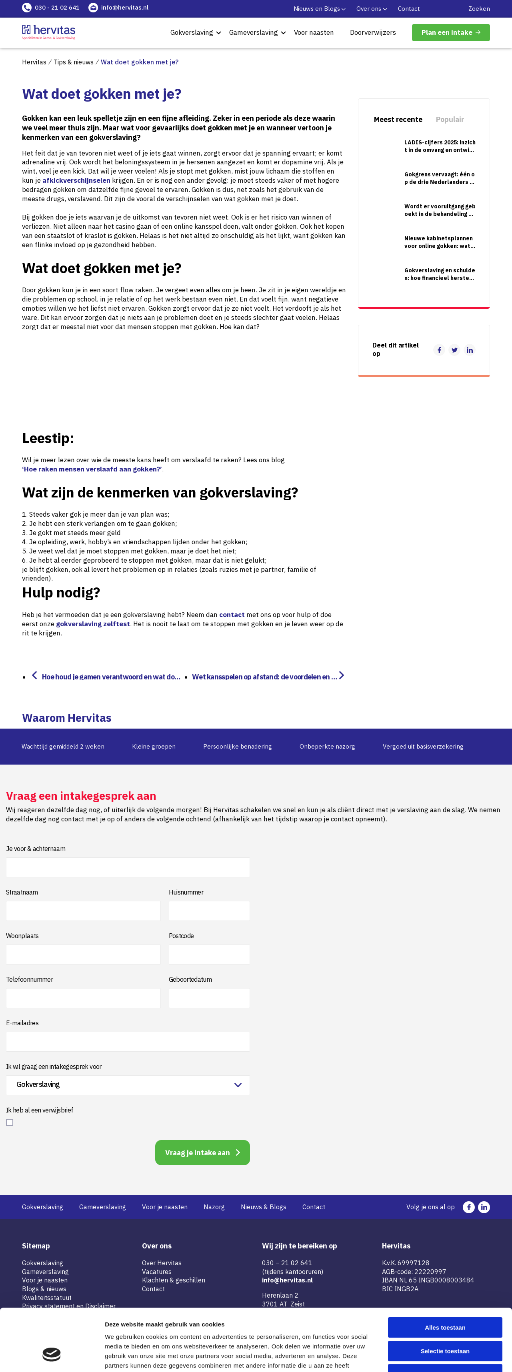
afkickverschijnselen (76, 180)
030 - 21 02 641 (57, 7)
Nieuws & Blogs (263, 1207)
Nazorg (214, 1207)
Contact (409, 8)
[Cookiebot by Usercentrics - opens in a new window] (52, 1356)
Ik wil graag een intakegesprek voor (54, 1066)
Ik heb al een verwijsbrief (39, 1110)
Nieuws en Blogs (317, 8)
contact (232, 614)
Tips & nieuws (74, 62)
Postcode (181, 936)
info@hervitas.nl (124, 7)
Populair (450, 119)
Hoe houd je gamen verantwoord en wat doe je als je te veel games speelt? (111, 676)
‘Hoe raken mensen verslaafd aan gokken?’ (92, 469)
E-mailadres (22, 1023)
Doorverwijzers (373, 32)
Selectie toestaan (445, 1297)
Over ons (368, 8)
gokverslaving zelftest (93, 623)
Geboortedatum (190, 979)
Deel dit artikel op (395, 349)
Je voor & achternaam (35, 849)
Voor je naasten (165, 1207)
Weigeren (445, 1321)
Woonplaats (22, 936)
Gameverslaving (253, 32)
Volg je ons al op (430, 1207)
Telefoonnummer (29, 979)
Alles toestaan (445, 1274)
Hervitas (34, 62)
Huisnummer (186, 892)
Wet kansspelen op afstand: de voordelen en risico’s (264, 676)
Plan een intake (447, 32)
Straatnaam (22, 892)
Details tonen (432, 1356)
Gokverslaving (191, 32)
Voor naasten (314, 32)
